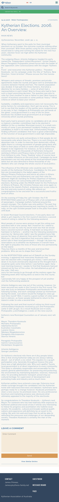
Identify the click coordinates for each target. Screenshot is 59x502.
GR (31, 2)
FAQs (35, 491)
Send (29, 456)
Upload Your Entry (12, 11)
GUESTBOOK (37, 479)
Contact (8, 479)
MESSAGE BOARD (39, 485)
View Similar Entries (29, 461)
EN (27, 2)
